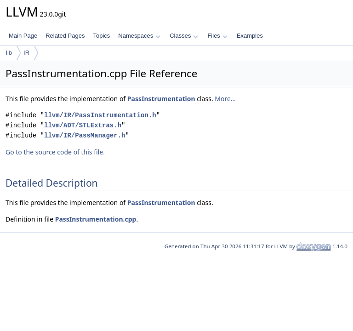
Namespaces (139, 35)
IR (26, 52)
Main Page (23, 35)
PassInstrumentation (161, 98)
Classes (184, 35)
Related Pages (65, 35)
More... (225, 98)
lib (9, 52)
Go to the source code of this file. (55, 152)
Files (217, 35)
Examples (250, 35)
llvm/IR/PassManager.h (84, 135)
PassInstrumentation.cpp (96, 219)
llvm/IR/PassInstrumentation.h (100, 115)
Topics (101, 35)
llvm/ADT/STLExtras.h (82, 125)
